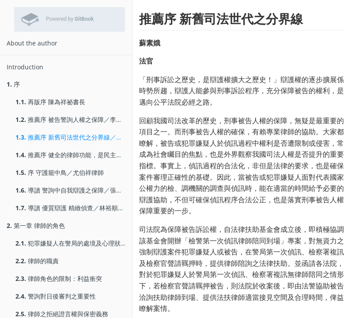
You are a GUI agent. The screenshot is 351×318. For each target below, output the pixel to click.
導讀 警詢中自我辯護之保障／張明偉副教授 (73, 190)
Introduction (25, 67)
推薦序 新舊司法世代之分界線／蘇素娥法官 (73, 137)
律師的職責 (37, 261)
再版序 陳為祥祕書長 (50, 102)
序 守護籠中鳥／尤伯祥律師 (59, 172)
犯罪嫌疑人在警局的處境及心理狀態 (71, 243)
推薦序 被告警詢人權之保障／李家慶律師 (73, 119)
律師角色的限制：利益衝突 (58, 278)
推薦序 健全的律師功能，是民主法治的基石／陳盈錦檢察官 (73, 155)
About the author (32, 43)
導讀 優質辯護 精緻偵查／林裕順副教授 (73, 208)
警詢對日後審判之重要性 (55, 296)
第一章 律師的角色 (36, 225)
